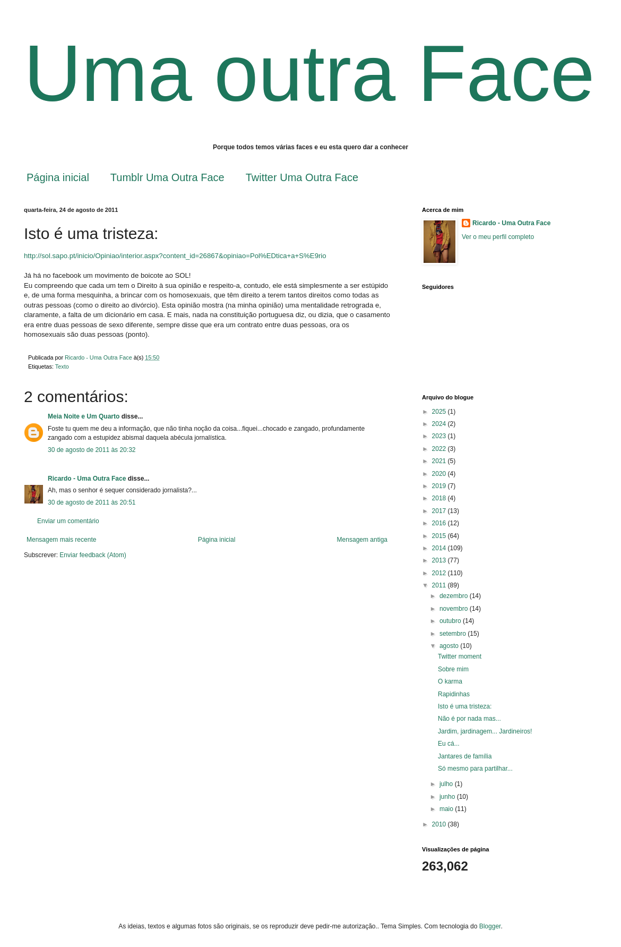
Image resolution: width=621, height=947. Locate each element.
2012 (440, 573)
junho (448, 796)
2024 (440, 424)
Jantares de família (464, 756)
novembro (454, 608)
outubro (451, 621)
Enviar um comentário (68, 521)
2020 (440, 473)
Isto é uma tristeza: (464, 706)
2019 (440, 486)
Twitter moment (459, 656)
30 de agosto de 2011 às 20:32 (91, 450)
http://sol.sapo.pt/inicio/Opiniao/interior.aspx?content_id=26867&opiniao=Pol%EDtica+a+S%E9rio (175, 256)
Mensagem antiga (362, 539)
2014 (440, 548)
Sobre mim (453, 669)
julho (447, 784)
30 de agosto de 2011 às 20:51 (91, 502)
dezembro (454, 596)
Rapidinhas (454, 694)
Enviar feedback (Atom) (92, 555)
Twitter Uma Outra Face (302, 177)
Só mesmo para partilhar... (475, 768)
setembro (453, 633)
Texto (62, 366)
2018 (440, 498)
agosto (449, 646)
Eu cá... (449, 743)
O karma (450, 681)
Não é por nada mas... (469, 718)
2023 (440, 436)
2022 (440, 449)
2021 (440, 461)
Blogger (490, 926)
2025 (440, 411)
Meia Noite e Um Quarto (83, 416)
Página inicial (58, 177)
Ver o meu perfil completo (498, 237)
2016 (440, 523)
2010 (440, 824)
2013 (440, 560)
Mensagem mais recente (61, 539)
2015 (440, 536)
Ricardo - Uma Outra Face (87, 478)
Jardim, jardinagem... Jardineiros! (485, 731)
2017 (440, 511)
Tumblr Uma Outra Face (167, 177)
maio (447, 809)
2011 (440, 585)
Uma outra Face (309, 73)
